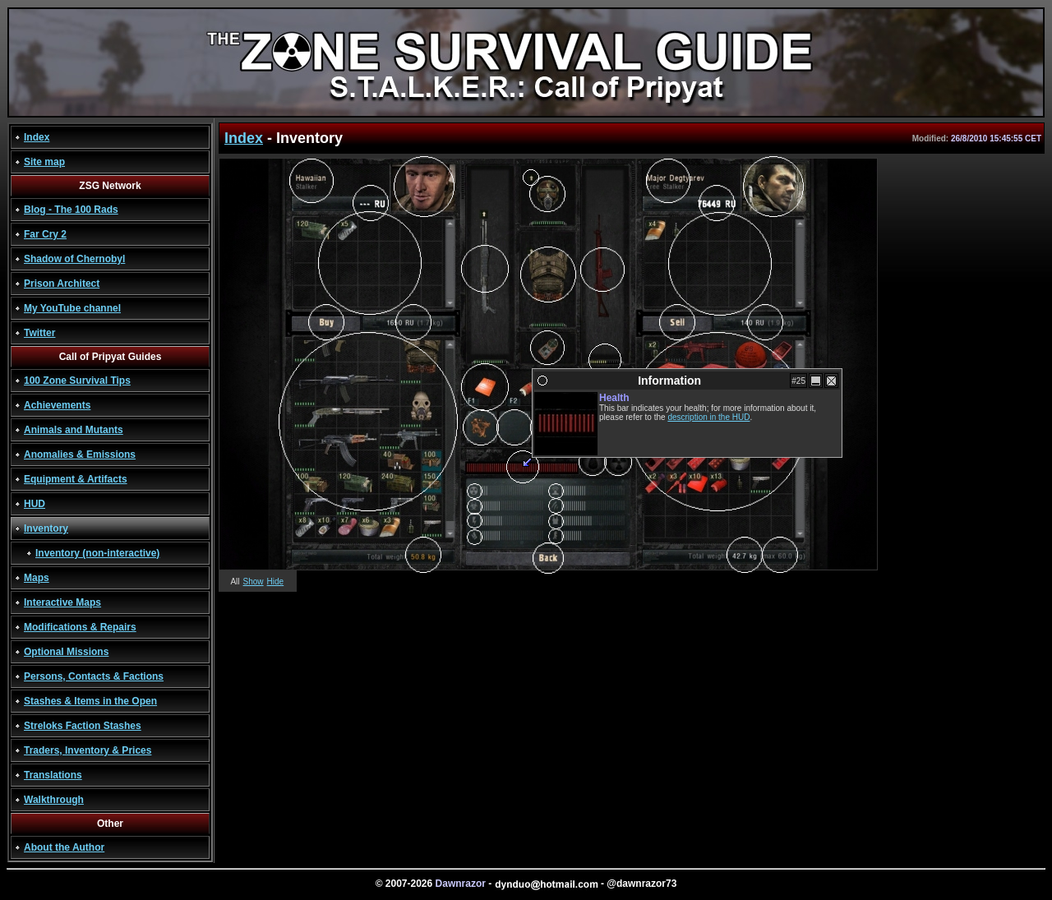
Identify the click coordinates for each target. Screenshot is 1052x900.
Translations (53, 775)
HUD (34, 504)
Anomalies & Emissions (80, 454)
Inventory (46, 528)
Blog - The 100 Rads (71, 209)
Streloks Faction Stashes (82, 726)
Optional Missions (66, 652)
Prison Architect (61, 283)
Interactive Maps (62, 602)
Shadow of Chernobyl (74, 259)
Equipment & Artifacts (75, 479)
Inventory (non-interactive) (97, 553)
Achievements (57, 405)
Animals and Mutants (73, 430)
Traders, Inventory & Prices (87, 750)
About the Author (64, 847)
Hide (275, 581)
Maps (36, 578)
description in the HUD (708, 417)
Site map (44, 162)
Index (36, 137)
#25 (798, 380)
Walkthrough (54, 799)
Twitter (39, 333)
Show (253, 581)
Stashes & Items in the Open (90, 701)
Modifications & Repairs (80, 627)
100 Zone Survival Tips (77, 380)
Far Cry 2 (45, 234)
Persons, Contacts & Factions (94, 676)
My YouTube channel (72, 308)
